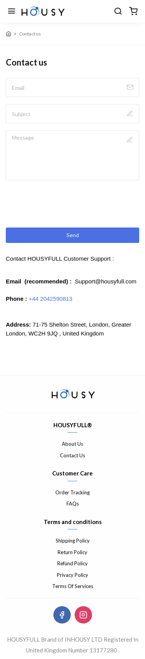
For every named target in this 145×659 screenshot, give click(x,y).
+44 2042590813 (50, 298)
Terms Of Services (72, 586)
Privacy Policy (72, 575)
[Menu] (11, 11)
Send (73, 235)
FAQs (73, 504)
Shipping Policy (73, 541)
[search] (118, 11)
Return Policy (72, 552)
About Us (72, 444)
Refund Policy (72, 563)
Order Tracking (72, 492)
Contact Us (72, 455)
